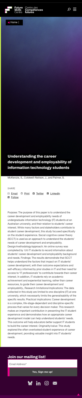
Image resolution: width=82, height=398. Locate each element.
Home (13, 22)
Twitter (40, 194)
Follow (15, 197)
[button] (78, 394)
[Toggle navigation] (74, 9)
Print (27, 194)
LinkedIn (55, 194)
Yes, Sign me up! (42, 372)
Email (14, 194)
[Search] (69, 10)
